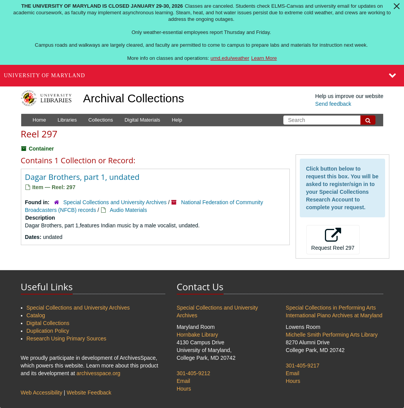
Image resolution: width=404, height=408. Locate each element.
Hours (184, 389)
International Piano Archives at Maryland (334, 315)
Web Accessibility (42, 392)
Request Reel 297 (333, 239)
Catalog (36, 315)
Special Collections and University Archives (115, 202)
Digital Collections (48, 323)
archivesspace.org (98, 373)
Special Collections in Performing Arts (331, 308)
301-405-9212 (193, 373)
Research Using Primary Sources (66, 338)
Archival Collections (133, 98)
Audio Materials (128, 210)
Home (39, 120)
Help (177, 120)
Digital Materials (142, 120)
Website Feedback (89, 392)
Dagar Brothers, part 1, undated (82, 177)
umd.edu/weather (230, 58)
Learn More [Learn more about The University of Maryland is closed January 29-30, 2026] (264, 58)
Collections (100, 120)
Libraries (67, 120)
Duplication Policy (48, 331)
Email (183, 381)
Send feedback (333, 104)
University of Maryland (44, 75)
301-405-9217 (302, 365)
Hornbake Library (197, 335)
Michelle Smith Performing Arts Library (332, 335)
